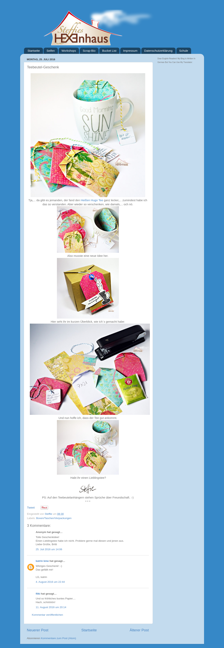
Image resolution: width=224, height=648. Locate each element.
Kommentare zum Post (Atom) (58, 638)
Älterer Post (139, 630)
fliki (38, 593)
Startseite (33, 50)
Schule (183, 50)
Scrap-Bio (89, 50)
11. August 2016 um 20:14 (51, 607)
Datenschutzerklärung (158, 50)
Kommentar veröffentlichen (47, 614)
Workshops (69, 50)
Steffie (49, 513)
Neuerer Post (37, 630)
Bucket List (109, 50)
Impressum (130, 50)
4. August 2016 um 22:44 (50, 581)
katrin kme (42, 560)
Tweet (31, 507)
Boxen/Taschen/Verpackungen (53, 518)
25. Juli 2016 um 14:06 (49, 549)
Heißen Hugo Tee (92, 200)
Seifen (50, 50)
